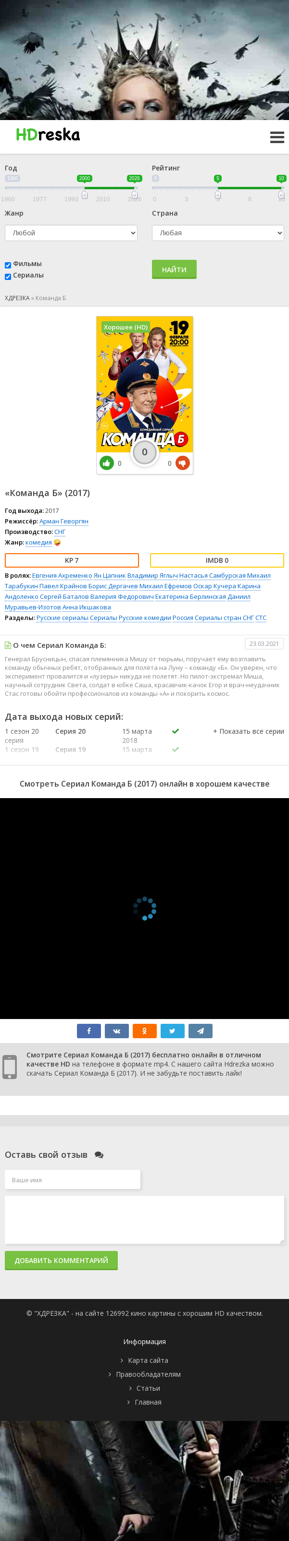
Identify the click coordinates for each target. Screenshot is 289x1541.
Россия (183, 617)
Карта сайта (148, 1360)
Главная (148, 1402)
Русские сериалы (62, 617)
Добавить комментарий (61, 1260)
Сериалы (28, 274)
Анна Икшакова (87, 607)
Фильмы (27, 263)
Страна (165, 213)
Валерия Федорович (122, 596)
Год (11, 167)
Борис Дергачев (113, 586)
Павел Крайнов (63, 586)
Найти (174, 269)
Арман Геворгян (63, 521)
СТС (260, 617)
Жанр (14, 213)
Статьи (148, 1388)
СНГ (59, 531)
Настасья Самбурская (212, 575)
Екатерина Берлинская (190, 596)
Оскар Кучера (214, 586)
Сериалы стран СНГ (224, 617)
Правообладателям (148, 1374)
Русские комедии (145, 617)
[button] (248, 741)
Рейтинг (166, 167)
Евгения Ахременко (62, 575)
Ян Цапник (110, 575)
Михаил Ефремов (165, 586)
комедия (38, 542)
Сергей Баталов (64, 596)
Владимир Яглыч (152, 575)
